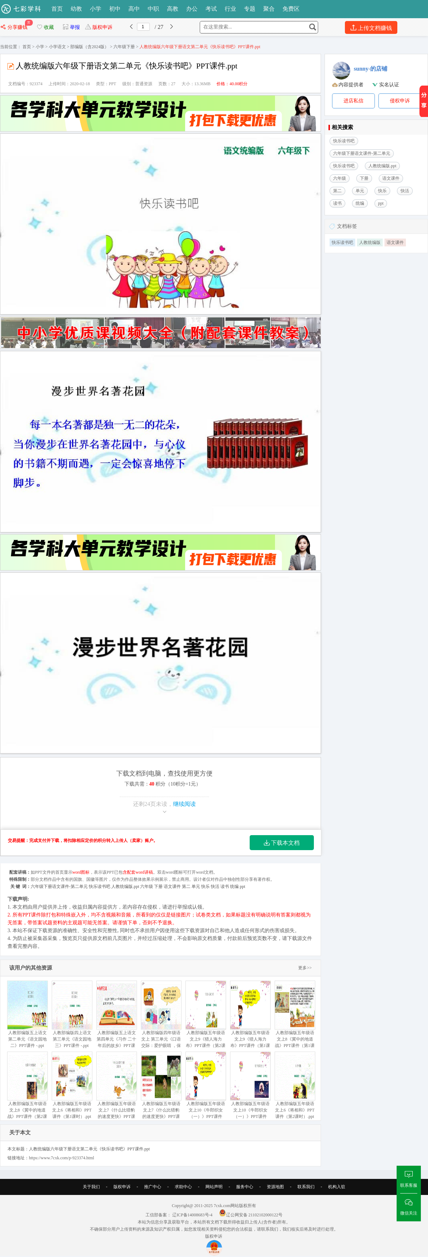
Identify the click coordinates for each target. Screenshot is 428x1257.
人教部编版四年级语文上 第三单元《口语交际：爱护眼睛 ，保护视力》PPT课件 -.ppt (161, 1021)
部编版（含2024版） (89, 46)
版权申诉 (98, 27)
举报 (71, 27)
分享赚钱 (14, 27)
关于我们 (91, 1186)
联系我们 (306, 1186)
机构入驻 (336, 1186)
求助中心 (183, 1186)
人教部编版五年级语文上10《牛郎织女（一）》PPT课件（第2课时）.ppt (250, 1088)
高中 (134, 9)
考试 (211, 9)
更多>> (305, 967)
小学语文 (57, 46)
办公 (192, 9)
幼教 (76, 9)
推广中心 (152, 1186)
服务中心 (244, 1186)
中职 (153, 9)
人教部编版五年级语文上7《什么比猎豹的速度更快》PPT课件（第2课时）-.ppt (116, 1088)
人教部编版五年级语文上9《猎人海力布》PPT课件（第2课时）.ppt (205, 1017)
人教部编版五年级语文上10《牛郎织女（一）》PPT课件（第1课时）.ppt (205, 1088)
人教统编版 (370, 242)
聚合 (269, 9)
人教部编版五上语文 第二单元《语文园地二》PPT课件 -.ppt (27, 1014)
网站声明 (214, 1186)
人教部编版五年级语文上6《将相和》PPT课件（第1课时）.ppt (72, 1085)
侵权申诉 (400, 100)
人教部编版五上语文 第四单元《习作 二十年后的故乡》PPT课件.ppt (116, 1017)
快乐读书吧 (342, 242)
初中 (115, 9)
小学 (95, 9)
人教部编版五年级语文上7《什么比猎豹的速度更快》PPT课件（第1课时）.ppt (161, 1088)
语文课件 (395, 242)
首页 (57, 9)
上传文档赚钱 (371, 27)
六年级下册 (124, 46)
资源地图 (275, 1186)
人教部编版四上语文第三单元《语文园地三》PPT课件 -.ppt (72, 1014)
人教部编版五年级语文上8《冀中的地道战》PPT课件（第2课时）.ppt (27, 1088)
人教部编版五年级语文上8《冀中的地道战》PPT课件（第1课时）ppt (295, 1017)
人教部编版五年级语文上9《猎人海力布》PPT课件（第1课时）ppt (250, 1017)
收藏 (45, 27)
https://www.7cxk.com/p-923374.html (61, 1157)
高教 (172, 9)
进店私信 (353, 100)
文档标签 (347, 226)
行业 (230, 9)
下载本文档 (282, 843)
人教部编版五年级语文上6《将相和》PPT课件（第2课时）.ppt (295, 1085)
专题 (249, 9)
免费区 (291, 9)
